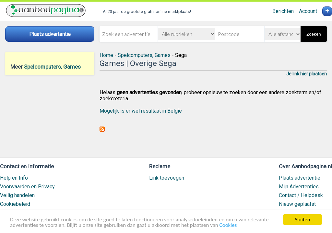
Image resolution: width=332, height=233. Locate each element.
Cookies (228, 225)
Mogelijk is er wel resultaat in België (141, 111)
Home (106, 55)
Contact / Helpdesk (301, 195)
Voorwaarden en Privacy (27, 186)
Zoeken (313, 34)
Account (308, 11)
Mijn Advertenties (299, 186)
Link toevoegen (166, 178)
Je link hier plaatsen (306, 73)
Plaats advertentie (299, 178)
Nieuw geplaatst (297, 204)
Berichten (283, 11)
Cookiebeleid (15, 204)
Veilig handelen (17, 195)
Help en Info (14, 178)
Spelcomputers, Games (52, 66)
